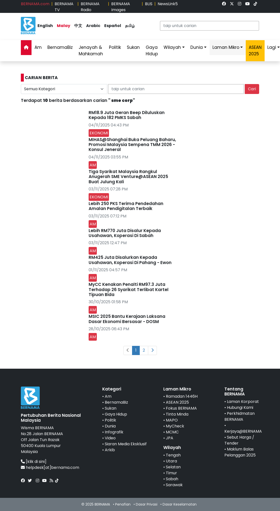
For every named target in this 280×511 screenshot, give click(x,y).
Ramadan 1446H (182, 396)
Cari (252, 89)
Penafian (123, 504)
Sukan (133, 47)
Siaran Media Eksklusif (126, 444)
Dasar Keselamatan (180, 504)
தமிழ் (130, 26)
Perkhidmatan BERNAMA (239, 416)
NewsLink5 (168, 4)
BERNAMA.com (35, 4)
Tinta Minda (177, 414)
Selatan (173, 467)
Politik (115, 47)
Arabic (93, 26)
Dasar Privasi (146, 504)
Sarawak (174, 485)
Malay (63, 26)
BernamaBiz (60, 47)
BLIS (148, 4)
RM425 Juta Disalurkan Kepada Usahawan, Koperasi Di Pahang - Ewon (130, 259)
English (45, 26)
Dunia (196, 47)
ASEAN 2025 (177, 402)
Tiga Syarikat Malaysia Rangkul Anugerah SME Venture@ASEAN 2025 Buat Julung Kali (128, 177)
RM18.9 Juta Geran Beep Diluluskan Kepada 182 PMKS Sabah (127, 115)
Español (112, 26)
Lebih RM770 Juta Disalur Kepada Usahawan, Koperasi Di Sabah (125, 233)
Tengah (173, 455)
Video (110, 438)
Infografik (114, 432)
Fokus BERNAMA (181, 408)
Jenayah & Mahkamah (91, 50)
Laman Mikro (225, 47)
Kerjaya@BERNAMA (243, 431)
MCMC (172, 432)
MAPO (172, 420)
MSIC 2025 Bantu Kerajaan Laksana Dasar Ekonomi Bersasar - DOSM (127, 318)
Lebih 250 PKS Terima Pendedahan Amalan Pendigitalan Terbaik (126, 206)
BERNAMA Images (120, 7)
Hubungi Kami (240, 407)
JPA (169, 438)
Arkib (110, 450)
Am (38, 47)
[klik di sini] (36, 461)
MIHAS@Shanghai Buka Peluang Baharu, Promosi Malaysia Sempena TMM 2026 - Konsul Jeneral (132, 145)
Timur (171, 473)
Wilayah (172, 47)
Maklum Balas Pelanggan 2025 (240, 452)
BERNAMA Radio (90, 7)
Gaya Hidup (152, 50)
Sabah (172, 479)
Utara (171, 461)
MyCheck (175, 426)
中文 (78, 26)
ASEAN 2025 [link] (255, 50)
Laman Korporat (243, 401)
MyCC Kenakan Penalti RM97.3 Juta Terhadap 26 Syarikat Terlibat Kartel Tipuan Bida (129, 289)
